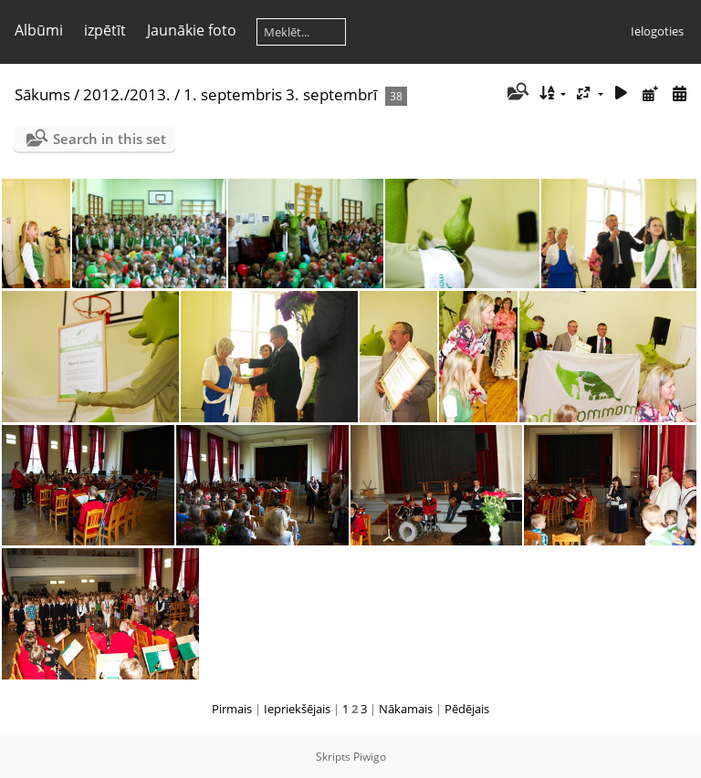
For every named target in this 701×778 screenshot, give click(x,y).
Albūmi (39, 30)
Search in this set (109, 139)
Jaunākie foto (191, 30)
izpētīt (105, 30)
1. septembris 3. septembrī (280, 94)
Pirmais (232, 708)
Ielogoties (657, 31)
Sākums (42, 94)
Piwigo (369, 756)
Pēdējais (467, 708)
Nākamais (406, 708)
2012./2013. (127, 94)
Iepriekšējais (297, 708)
